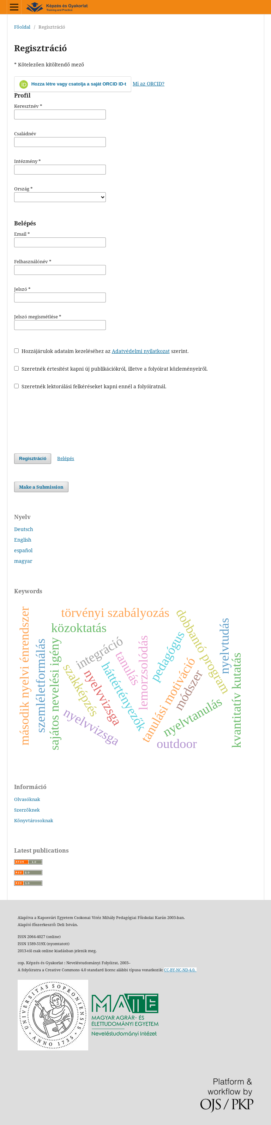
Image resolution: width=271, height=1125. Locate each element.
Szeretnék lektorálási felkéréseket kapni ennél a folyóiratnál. (90, 386)
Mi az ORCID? (148, 83)
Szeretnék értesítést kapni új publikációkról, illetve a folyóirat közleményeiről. (111, 368)
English (22, 539)
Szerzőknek (27, 810)
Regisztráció (32, 458)
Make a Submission (41, 487)
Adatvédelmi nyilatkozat (141, 351)
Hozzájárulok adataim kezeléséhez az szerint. (101, 351)
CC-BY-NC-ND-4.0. (180, 969)
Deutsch (23, 529)
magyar (23, 561)
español (23, 550)
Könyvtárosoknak (33, 820)
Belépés (65, 458)
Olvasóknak (27, 799)
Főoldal (22, 27)
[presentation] (67, 421)
